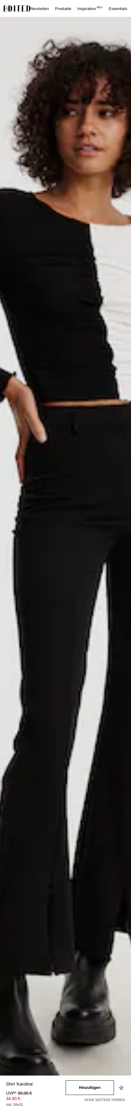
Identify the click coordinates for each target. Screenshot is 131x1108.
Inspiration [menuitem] (89, 9)
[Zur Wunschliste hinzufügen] (122, 1087)
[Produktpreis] (36, 1099)
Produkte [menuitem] (63, 9)
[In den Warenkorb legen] (90, 1087)
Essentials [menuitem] (118, 9)
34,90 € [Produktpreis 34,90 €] (13, 1098)
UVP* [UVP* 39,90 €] (19, 1093)
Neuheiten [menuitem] (39, 9)
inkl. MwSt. (15, 1105)
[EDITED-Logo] (17, 8)
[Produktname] (36, 1084)
